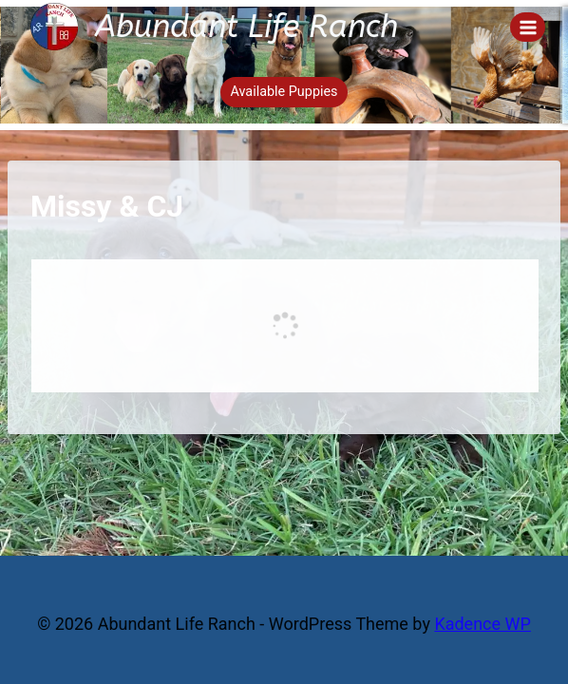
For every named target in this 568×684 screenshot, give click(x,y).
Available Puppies (283, 92)
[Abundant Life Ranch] (214, 26)
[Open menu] (527, 27)
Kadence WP (482, 624)
